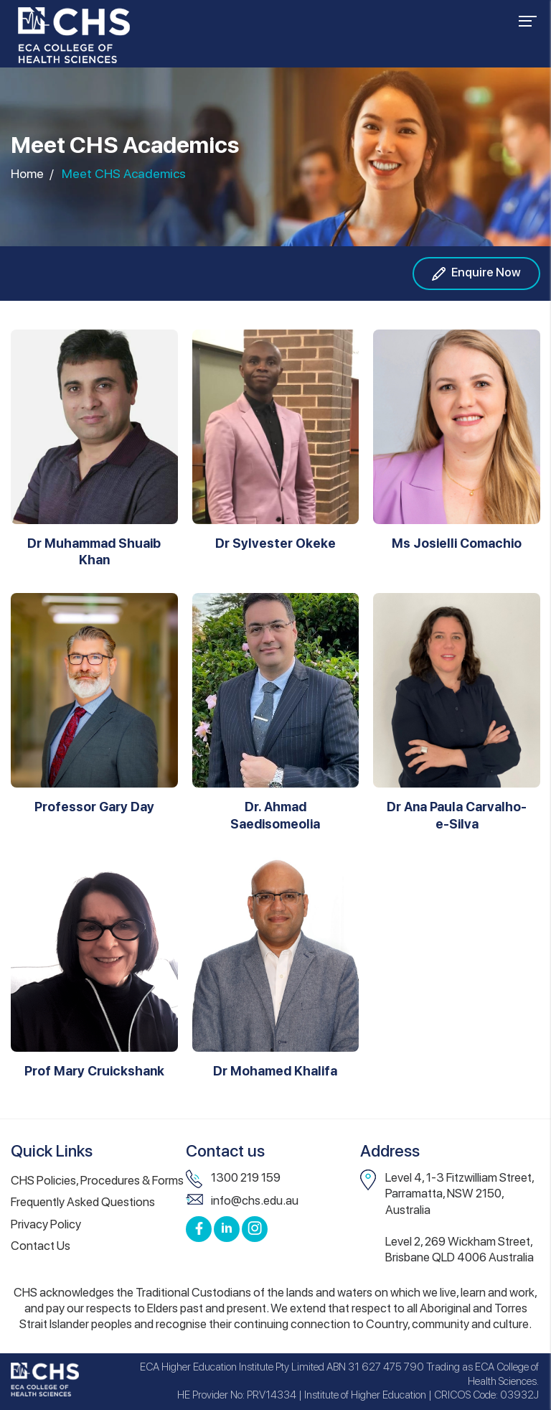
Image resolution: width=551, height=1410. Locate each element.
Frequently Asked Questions (83, 1202)
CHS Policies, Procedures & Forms (97, 1180)
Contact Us (40, 1245)
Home (27, 172)
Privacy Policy (46, 1224)
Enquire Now (476, 274)
